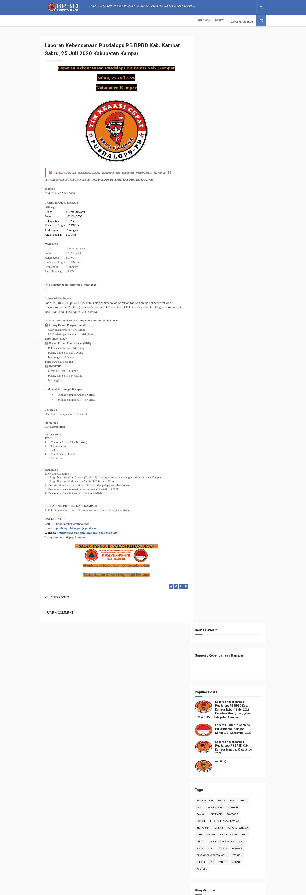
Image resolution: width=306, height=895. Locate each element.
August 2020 (216, 354)
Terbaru (243, 266)
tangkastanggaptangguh (218, 266)
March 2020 (216, 613)
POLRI (206, 252)
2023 (208, 312)
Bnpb (250, 211)
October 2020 (217, 343)
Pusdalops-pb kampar (227, 252)
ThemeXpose (122, 890)
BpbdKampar (220, 218)
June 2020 (215, 597)
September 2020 (219, 348)
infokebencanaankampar (230, 232)
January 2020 (217, 624)
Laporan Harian (86, 20)
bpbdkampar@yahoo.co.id (72, 522)
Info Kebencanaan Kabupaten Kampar (224, 785)
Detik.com (222, 225)
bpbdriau (238, 218)
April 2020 (215, 608)
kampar (224, 239)
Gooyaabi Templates (192, 890)
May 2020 (214, 603)
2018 (208, 636)
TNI (217, 273)
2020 (208, 328)
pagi (250, 246)
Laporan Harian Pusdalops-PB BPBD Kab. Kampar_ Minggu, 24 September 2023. (239, 140)
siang (206, 259)
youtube (208, 280)
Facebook (238, 225)
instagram (209, 239)
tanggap (243, 259)
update (242, 273)
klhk (205, 246)
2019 (208, 631)
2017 (208, 641)
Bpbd (206, 218)
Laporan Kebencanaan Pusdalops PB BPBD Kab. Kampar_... (231, 365)
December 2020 (218, 332)
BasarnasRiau (211, 211)
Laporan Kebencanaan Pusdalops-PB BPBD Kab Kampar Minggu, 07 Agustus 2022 (239, 872)
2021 (208, 322)
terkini (207, 273)
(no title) (226, 172)
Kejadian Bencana (244, 239)
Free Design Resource (145, 890)
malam (217, 246)
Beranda (48, 20)
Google (207, 232)
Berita (64, 20)
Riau (247, 252)
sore (217, 259)
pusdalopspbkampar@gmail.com (76, 526)
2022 (208, 317)
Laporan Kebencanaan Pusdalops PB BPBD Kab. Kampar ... (231, 391)
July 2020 (214, 359)
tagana (228, 259)
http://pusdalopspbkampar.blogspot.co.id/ (88, 531)
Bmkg (239, 211)
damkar (207, 225)
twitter (228, 273)
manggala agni (234, 246)
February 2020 (217, 619)
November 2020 (218, 338)
